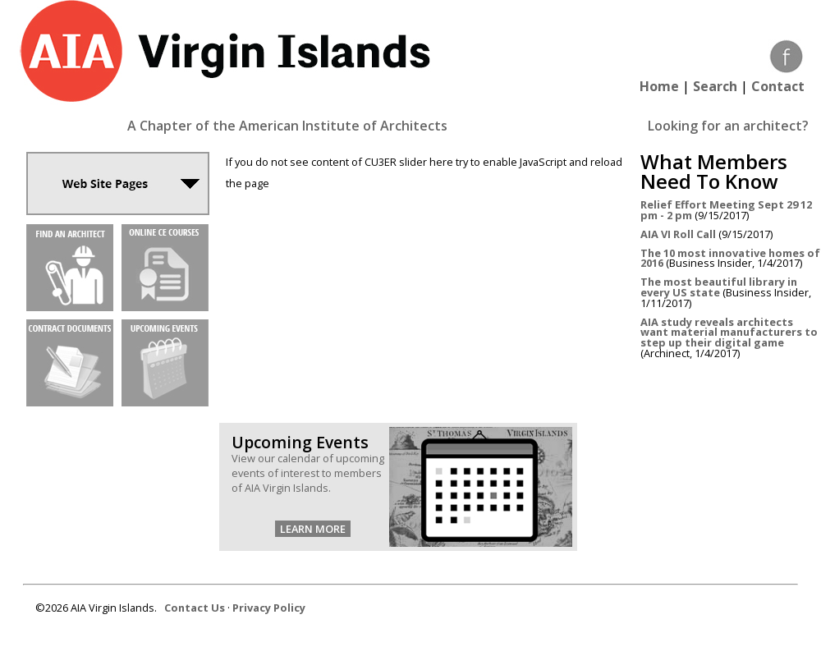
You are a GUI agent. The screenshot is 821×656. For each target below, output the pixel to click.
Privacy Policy (268, 607)
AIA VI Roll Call (678, 234)
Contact (778, 86)
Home (659, 86)
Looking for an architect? (728, 126)
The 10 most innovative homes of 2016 (730, 258)
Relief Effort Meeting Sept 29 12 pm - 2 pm (726, 209)
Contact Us (194, 607)
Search (715, 86)
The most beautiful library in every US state (718, 287)
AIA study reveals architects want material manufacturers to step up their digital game (729, 332)
